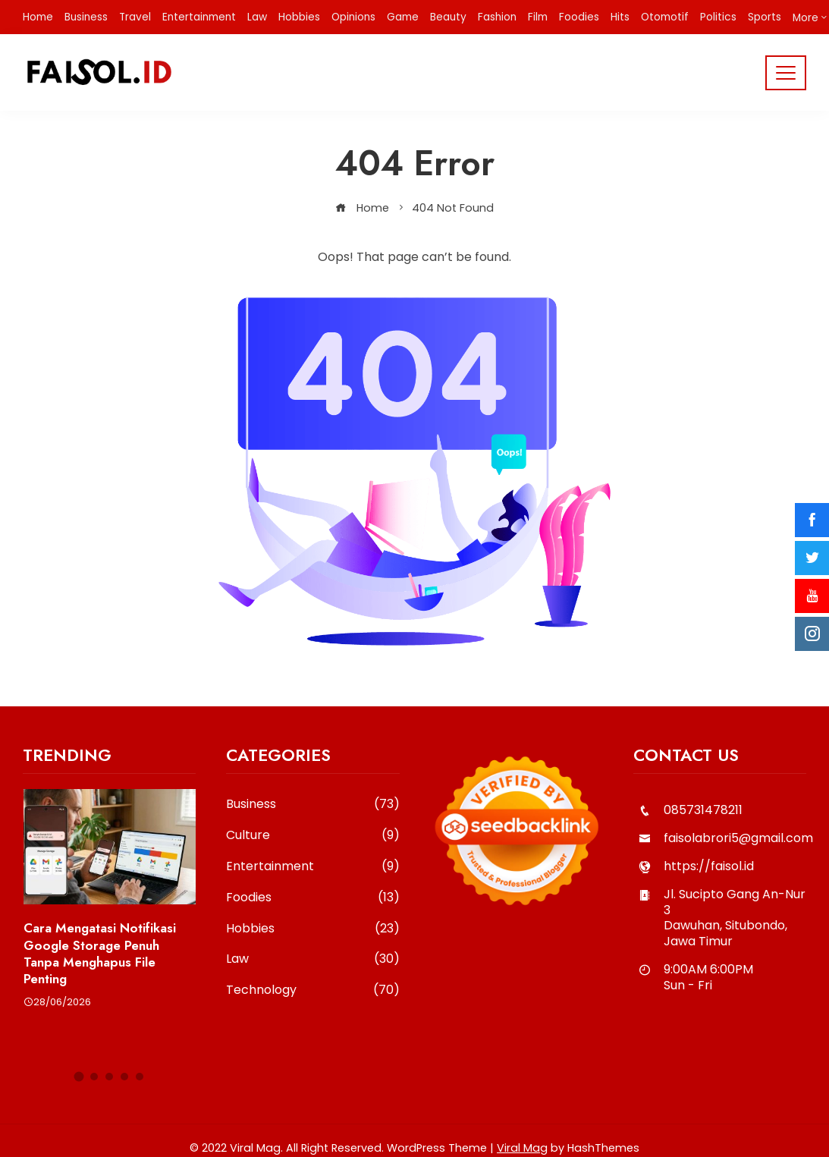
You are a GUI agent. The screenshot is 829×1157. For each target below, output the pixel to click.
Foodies (312, 898)
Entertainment (312, 867)
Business (312, 805)
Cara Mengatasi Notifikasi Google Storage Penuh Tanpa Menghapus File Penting (100, 953)
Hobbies (312, 929)
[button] (79, 1076)
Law (312, 959)
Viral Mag (522, 1147)
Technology (312, 990)
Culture (312, 836)
